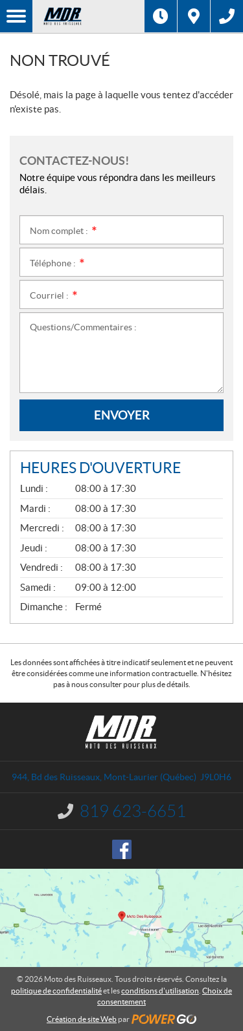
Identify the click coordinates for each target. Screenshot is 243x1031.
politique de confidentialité (56, 990)
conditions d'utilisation (160, 990)
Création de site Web (82, 1019)
